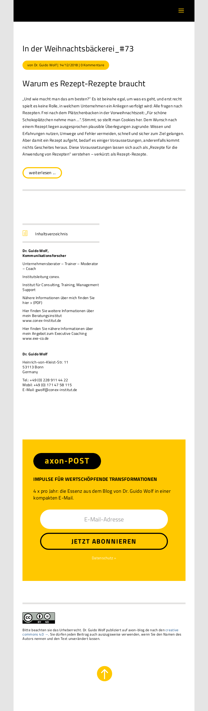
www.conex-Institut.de (41, 320)
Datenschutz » (104, 558)
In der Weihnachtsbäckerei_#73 (78, 48)
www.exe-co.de (35, 338)
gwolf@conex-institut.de (56, 389)
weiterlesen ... (42, 172)
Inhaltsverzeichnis (51, 234)
